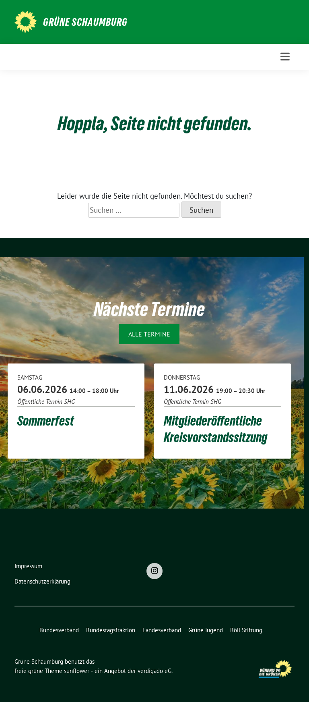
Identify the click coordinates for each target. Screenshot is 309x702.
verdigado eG (154, 671)
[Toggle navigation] (285, 57)
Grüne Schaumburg (85, 22)
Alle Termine (149, 334)
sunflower (76, 671)
